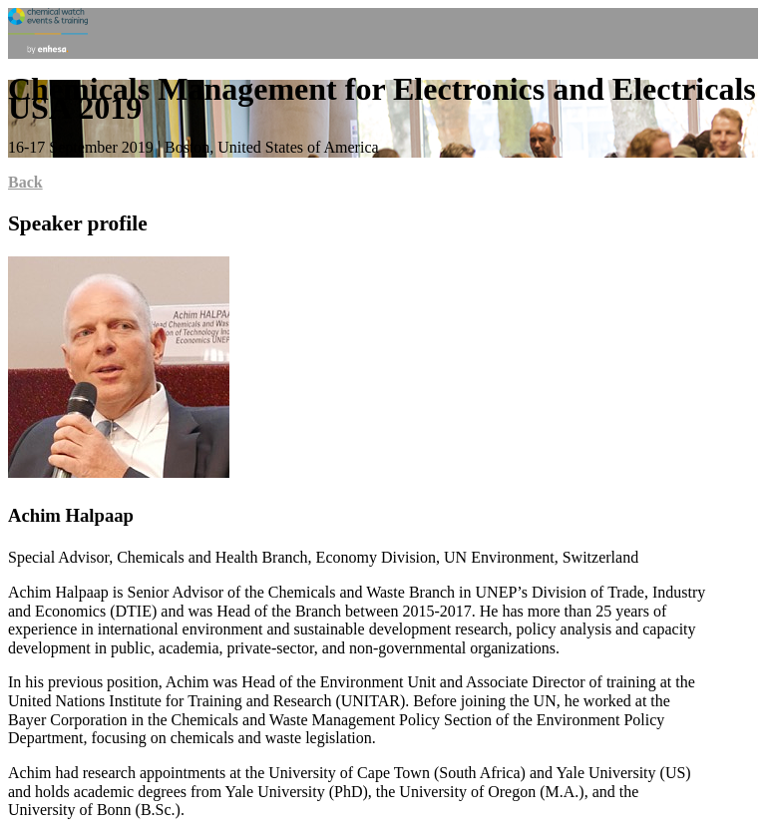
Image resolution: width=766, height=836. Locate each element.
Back (25, 182)
